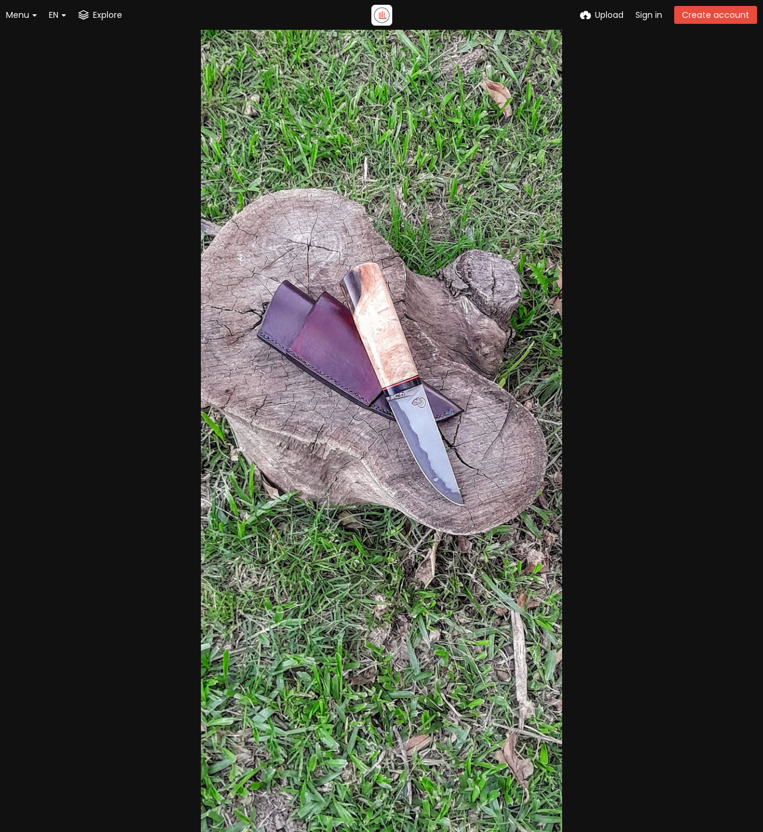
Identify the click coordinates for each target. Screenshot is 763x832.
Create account (715, 15)
